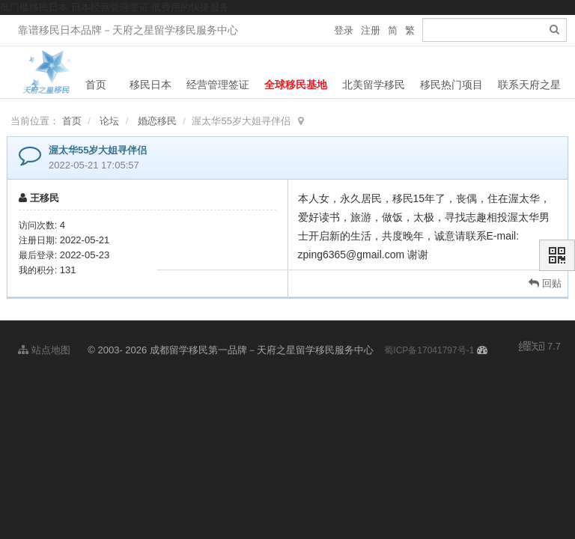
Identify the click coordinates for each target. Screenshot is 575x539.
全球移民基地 (295, 85)
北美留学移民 (373, 85)
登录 (343, 30)
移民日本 (150, 85)
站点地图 (44, 346)
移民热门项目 (451, 85)
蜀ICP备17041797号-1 (429, 346)
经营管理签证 (217, 85)
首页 (95, 85)
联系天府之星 (529, 85)
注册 (370, 30)
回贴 (545, 279)
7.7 (540, 343)
